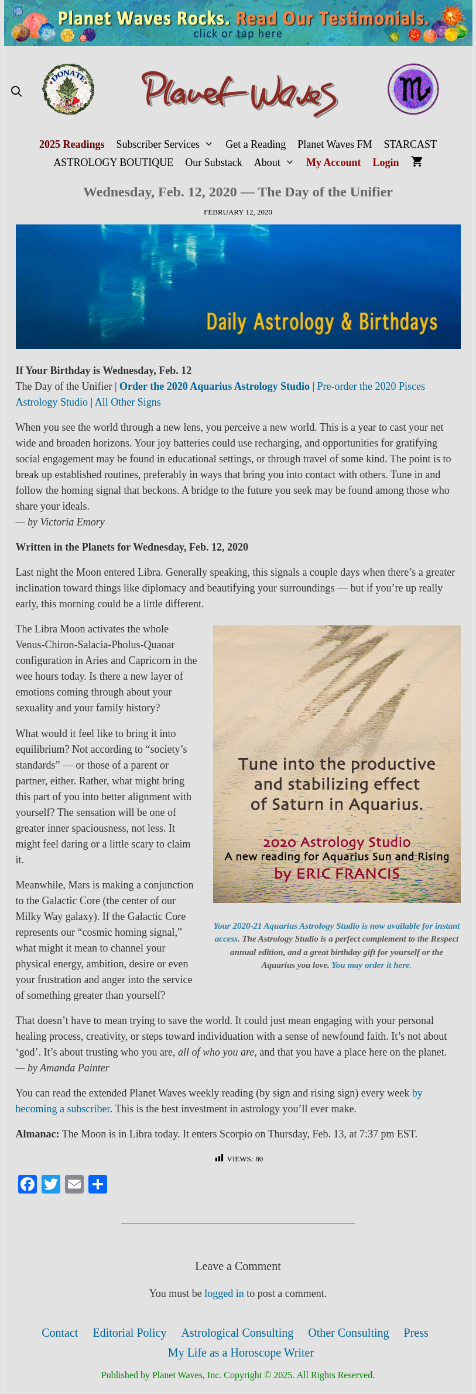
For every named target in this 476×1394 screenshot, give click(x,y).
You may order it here (370, 965)
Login (386, 162)
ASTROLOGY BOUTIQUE (113, 162)
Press (416, 1332)
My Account (333, 162)
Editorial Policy (129, 1332)
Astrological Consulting (238, 1332)
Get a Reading (255, 144)
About (277, 163)
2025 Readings (72, 144)
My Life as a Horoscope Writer (241, 1352)
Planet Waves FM (334, 144)
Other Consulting (348, 1332)
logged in (224, 1293)
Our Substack (213, 162)
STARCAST (410, 144)
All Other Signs (128, 402)
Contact (60, 1332)
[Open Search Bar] (16, 92)
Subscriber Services (168, 145)
